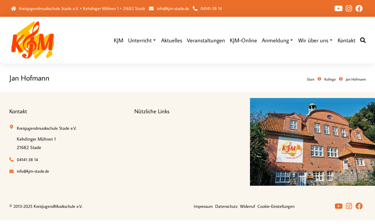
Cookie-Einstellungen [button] (275, 206)
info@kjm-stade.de (173, 8)
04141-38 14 (211, 8)
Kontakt (18, 111)
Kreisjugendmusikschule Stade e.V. (46, 128)
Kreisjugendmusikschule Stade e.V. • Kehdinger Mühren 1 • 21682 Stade (82, 8)
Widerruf (247, 206)
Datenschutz (226, 206)
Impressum (203, 206)
